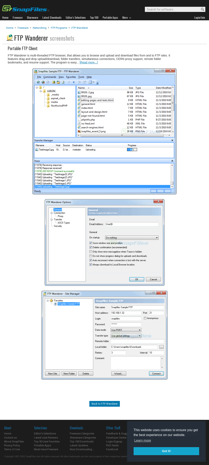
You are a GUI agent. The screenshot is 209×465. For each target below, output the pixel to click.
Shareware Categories (83, 437)
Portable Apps (42, 445)
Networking (40, 27)
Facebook (112, 449)
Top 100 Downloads (82, 441)
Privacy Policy (12, 445)
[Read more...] (89, 62)
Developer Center (116, 437)
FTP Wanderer (80, 27)
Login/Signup (114, 441)
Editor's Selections (45, 433)
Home (9, 27)
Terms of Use (12, 449)
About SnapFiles (14, 441)
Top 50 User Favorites (47, 441)
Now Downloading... (82, 449)
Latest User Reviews (46, 437)
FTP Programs (59, 27)
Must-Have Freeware (46, 449)
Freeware (23, 27)
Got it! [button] (166, 451)
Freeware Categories (82, 433)
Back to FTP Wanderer (105, 403)
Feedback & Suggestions (121, 433)
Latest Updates (79, 445)
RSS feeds (112, 445)
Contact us (10, 437)
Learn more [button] (142, 440)
